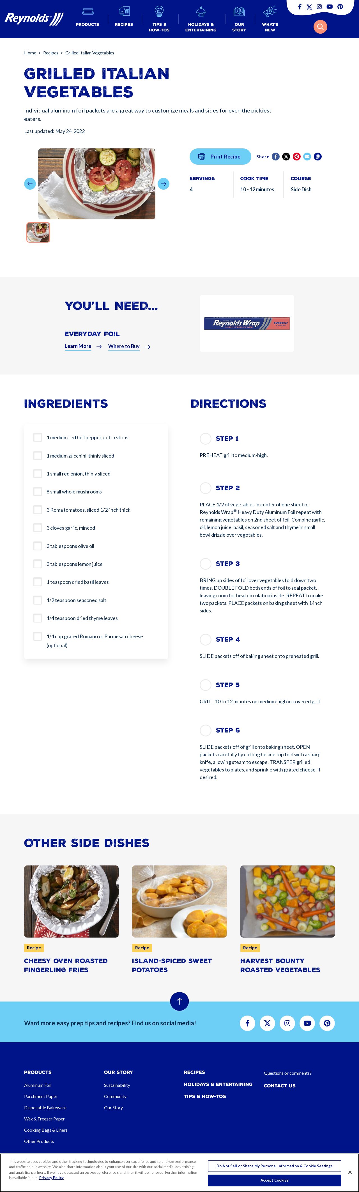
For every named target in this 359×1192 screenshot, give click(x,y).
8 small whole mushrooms (74, 491)
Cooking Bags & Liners (46, 1130)
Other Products (39, 1141)
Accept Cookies (275, 1180)
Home (30, 52)
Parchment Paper (40, 1096)
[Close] (350, 1172)
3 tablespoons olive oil (70, 546)
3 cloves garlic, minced (71, 528)
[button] (88, 19)
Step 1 (227, 438)
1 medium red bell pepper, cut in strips (87, 437)
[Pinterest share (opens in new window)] (297, 156)
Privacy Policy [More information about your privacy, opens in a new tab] (51, 1177)
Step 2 (228, 488)
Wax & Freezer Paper (44, 1118)
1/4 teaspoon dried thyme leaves (82, 618)
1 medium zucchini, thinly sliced (80, 456)
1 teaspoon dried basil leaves (78, 582)
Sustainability (117, 1085)
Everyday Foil (92, 346)
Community (115, 1096)
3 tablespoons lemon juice (75, 564)
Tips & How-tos (205, 1096)
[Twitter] (286, 156)
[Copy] (318, 156)
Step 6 (228, 730)
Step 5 (228, 685)
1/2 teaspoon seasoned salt (76, 600)
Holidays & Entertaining (218, 1084)
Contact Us (280, 1085)
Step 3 (228, 564)
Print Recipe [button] (219, 156)
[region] (179, 1172)
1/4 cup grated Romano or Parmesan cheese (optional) (95, 640)
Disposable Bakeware (45, 1107)
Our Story (113, 1107)
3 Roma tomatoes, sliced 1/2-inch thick (88, 510)
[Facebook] (276, 156)
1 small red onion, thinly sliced (79, 473)
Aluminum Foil (37, 1085)
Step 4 (228, 639)
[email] (307, 156)
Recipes (50, 52)
